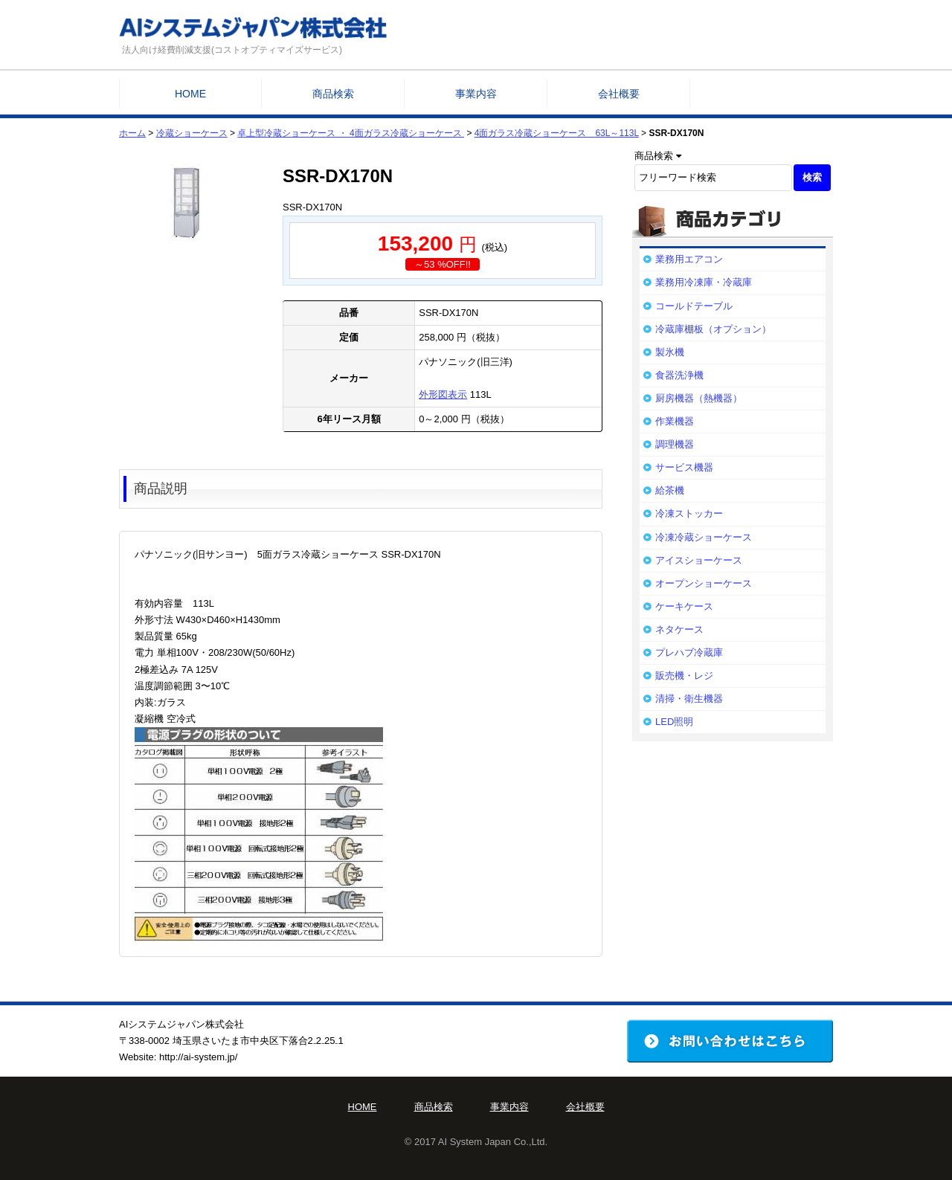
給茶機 (669, 490)
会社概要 (619, 94)
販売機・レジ (684, 675)
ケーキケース (684, 606)
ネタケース (679, 629)
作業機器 (674, 421)
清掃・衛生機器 (689, 698)
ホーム (132, 133)
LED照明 (674, 721)
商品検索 (333, 94)
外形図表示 (443, 394)
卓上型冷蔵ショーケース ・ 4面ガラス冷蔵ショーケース (350, 133)
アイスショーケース (698, 560)
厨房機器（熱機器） (698, 398)
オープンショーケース (703, 583)
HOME (190, 94)
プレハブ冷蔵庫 (689, 652)
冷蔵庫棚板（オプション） (713, 329)
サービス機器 (684, 467)
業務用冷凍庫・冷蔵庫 (703, 282)
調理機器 (674, 444)
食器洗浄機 (679, 375)
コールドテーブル (694, 306)
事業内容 (476, 94)
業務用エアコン (689, 259)
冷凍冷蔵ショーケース (703, 537)
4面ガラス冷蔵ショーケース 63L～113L (557, 133)
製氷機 (669, 352)
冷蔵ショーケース (192, 133)
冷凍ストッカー (689, 513)
